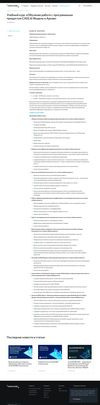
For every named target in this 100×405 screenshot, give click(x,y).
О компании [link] (47, 388)
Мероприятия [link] (47, 390)
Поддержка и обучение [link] (37, 5)
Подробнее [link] (92, 395)
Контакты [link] (46, 397)
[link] (13, 5)
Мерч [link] (46, 395)
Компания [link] (55, 5)
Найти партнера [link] (63, 390)
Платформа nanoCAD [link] (34, 388)
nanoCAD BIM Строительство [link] (33, 391)
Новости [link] (46, 393)
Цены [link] (60, 388)
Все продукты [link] (32, 394)
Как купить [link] (48, 5)
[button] (79, 5)
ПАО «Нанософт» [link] (65, 6)
